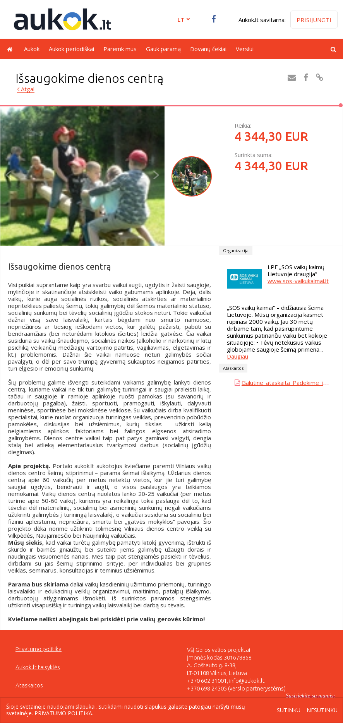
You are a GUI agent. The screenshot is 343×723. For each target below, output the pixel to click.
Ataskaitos (29, 685)
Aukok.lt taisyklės (37, 667)
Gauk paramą (163, 49)
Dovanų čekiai (208, 49)
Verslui (245, 49)
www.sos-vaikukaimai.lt (298, 280)
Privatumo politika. (63, 713)
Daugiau (237, 356)
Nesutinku (322, 710)
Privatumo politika (38, 649)
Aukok (31, 49)
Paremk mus (120, 49)
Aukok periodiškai (71, 49)
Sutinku (288, 710)
